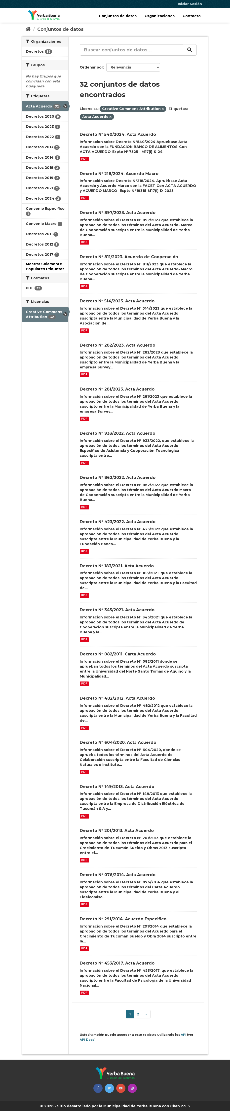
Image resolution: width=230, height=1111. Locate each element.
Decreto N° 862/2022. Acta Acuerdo (117, 477)
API (183, 1035)
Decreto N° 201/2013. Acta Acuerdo (117, 830)
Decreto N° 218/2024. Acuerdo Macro (119, 173)
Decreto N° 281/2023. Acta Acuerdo (117, 389)
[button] (98, 1088)
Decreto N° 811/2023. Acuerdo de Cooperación (129, 256)
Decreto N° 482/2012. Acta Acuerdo (117, 698)
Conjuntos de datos (118, 16)
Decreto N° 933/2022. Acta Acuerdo (117, 433)
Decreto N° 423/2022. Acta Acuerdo (117, 521)
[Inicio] (28, 29)
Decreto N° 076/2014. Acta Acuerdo (117, 874)
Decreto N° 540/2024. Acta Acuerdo (118, 134)
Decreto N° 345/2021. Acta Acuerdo (117, 610)
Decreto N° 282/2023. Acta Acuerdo (117, 345)
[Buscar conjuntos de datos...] (131, 50)
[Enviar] (190, 50)
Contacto (192, 16)
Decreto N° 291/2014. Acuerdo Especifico (123, 919)
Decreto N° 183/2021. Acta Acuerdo (117, 566)
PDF (84, 159)
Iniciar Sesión (190, 4)
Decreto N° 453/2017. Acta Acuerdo (117, 963)
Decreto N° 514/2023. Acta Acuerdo (117, 301)
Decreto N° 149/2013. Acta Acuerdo (117, 786)
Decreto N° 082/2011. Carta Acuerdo (118, 654)
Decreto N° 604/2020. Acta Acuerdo (118, 742)
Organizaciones (160, 16)
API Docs (87, 1039)
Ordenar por (91, 67)
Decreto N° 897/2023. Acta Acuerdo (117, 212)
